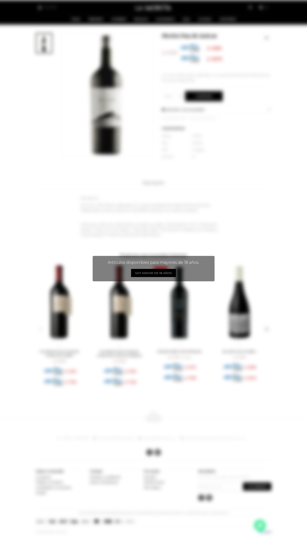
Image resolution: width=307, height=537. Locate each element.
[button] (40, 329)
